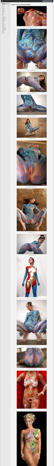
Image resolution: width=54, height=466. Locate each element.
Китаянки (3, 22)
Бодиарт (3, 33)
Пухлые (3, 13)
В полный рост (4, 28)
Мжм (2, 15)
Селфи (3, 12)
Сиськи (3, 5)
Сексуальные (4, 27)
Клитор (3, 21)
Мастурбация (4, 20)
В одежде (3, 19)
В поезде (3, 8)
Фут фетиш (3, 11)
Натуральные (4, 29)
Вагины (3, 14)
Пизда (3, 7)
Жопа (3, 6)
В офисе (3, 26)
